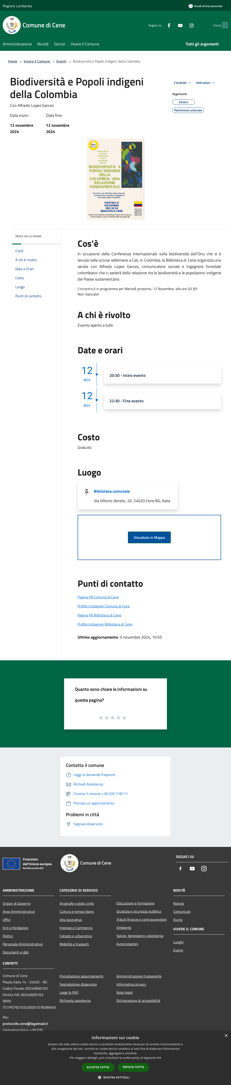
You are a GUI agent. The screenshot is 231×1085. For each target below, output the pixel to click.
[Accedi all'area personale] (205, 6)
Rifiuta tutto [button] (133, 1067)
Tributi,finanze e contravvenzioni (141, 919)
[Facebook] (160, 25)
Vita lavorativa (71, 919)
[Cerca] (222, 25)
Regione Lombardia (17, 6)
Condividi (183, 83)
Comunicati (182, 911)
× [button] (226, 1036)
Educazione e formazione (135, 903)
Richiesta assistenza (75, 1000)
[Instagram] (182, 25)
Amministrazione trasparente (139, 976)
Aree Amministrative (19, 911)
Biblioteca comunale (112, 491)
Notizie (178, 903)
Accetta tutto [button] (98, 1067)
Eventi (61, 61)
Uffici (7, 919)
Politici (8, 936)
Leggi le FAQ (69, 992)
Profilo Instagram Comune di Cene (104, 606)
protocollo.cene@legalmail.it (25, 1023)
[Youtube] (171, 25)
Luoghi (178, 942)
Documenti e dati (16, 952)
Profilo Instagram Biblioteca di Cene (105, 624)
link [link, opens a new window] (159, 1058)
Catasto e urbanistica (76, 936)
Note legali (124, 992)
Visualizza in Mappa (149, 537)
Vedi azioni (206, 83)
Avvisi (177, 919)
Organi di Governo (16, 903)
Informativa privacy (131, 984)
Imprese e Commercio (76, 927)
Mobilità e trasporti (74, 944)
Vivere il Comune (37, 61)
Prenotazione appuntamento (81, 976)
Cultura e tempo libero (77, 911)
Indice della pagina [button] (28, 236)
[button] (115, 1077)
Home (12, 61)
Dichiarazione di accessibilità (138, 1000)
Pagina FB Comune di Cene (98, 597)
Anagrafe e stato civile (77, 903)
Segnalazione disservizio (78, 984)
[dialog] (115, 1058)
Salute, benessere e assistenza (139, 935)
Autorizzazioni (127, 944)
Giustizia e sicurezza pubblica (138, 911)
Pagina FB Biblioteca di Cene (99, 615)
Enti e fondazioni (15, 927)
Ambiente (123, 927)
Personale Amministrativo (23, 944)
